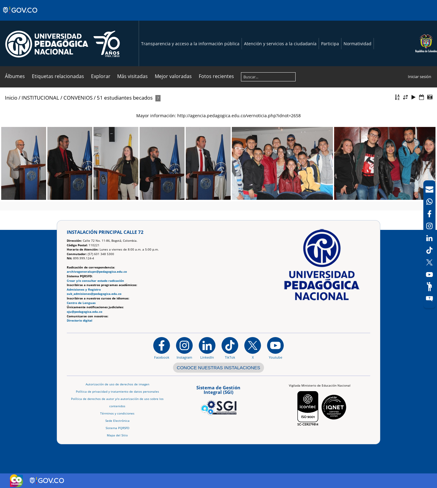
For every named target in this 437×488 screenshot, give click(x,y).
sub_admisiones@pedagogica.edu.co (94, 294)
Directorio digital (79, 320)
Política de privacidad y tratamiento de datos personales (117, 392)
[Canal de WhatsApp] (429, 202)
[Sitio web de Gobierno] (20, 16)
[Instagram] (184, 348)
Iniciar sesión (419, 76)
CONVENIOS (78, 97)
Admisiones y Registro (84, 290)
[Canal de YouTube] (429, 274)
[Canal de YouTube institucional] (275, 348)
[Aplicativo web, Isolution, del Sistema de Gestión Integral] (218, 399)
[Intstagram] (429, 226)
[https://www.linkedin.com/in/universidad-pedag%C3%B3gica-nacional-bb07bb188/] (207, 348)
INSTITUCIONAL (40, 97)
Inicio (11, 97)
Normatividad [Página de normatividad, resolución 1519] (357, 43)
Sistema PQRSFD (117, 428)
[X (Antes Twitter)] (429, 262)
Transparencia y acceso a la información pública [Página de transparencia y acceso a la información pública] (190, 43)
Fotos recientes (216, 76)
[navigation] (429, 244)
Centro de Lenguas (81, 303)
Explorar (100, 76)
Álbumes (15, 76)
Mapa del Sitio (117, 435)
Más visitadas (132, 76)
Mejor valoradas (173, 76)
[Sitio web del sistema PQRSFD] (429, 299)
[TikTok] (429, 250)
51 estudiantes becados (125, 97)
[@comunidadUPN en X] (252, 348)
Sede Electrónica (117, 421)
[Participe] (429, 287)
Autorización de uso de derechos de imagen (117, 384)
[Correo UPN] (429, 189)
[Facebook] (429, 214)
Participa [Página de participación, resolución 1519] (330, 43)
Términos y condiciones (117, 413)
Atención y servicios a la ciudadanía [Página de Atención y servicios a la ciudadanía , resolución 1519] (280, 43)
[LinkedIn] (429, 238)
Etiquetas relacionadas (58, 76)
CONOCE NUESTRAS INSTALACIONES (218, 367)
